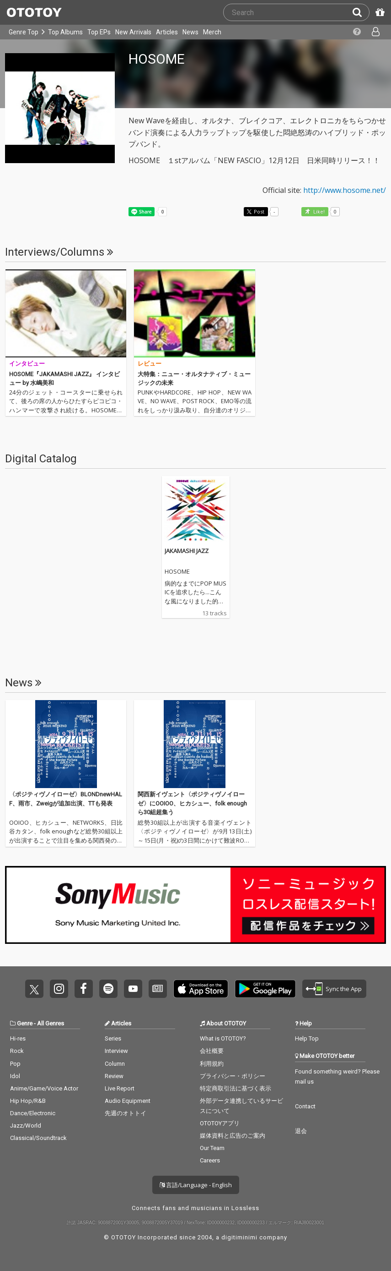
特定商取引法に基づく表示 (235, 1088)
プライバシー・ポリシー (232, 1076)
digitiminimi (239, 1237)
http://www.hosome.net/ (344, 190)
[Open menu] (374, 32)
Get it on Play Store (265, 989)
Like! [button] (318, 212)
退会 (301, 1131)
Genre (24, 1023)
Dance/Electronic (32, 1113)
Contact (305, 1106)
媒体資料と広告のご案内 (232, 1135)
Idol (15, 1076)
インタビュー (27, 363)
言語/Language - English (196, 1185)
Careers (210, 1160)
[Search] (361, 12)
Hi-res (18, 1038)
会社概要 (212, 1050)
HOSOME (177, 571)
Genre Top (23, 32)
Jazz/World (25, 1125)
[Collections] (356, 32)
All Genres (50, 1023)
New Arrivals (133, 32)
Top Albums (65, 32)
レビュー (149, 363)
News (190, 32)
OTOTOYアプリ (220, 1123)
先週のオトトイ (125, 1113)
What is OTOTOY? (223, 1038)
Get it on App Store (200, 989)
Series (113, 1038)
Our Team (212, 1148)
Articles (167, 32)
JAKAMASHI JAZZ (187, 551)
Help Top (307, 1038)
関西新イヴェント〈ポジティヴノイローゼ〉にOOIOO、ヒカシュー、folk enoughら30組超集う (192, 803)
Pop (15, 1063)
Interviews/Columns (59, 252)
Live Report (119, 1088)
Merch (212, 32)
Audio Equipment (127, 1100)
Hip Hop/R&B (28, 1100)
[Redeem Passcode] (378, 12)
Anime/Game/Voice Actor (44, 1088)
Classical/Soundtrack (38, 1137)
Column (115, 1063)
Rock (17, 1050)
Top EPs (99, 32)
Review (114, 1076)
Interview (116, 1050)
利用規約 (212, 1063)
